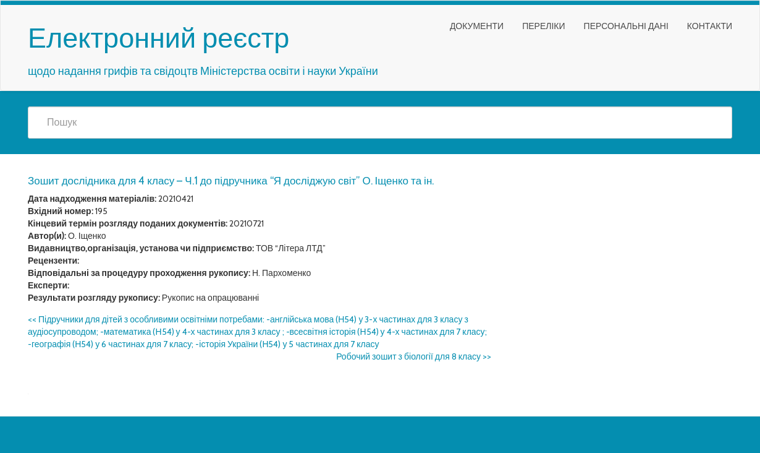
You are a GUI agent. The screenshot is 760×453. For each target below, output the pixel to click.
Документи (477, 26)
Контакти (709, 26)
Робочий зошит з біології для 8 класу (413, 356)
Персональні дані (626, 26)
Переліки (543, 26)
